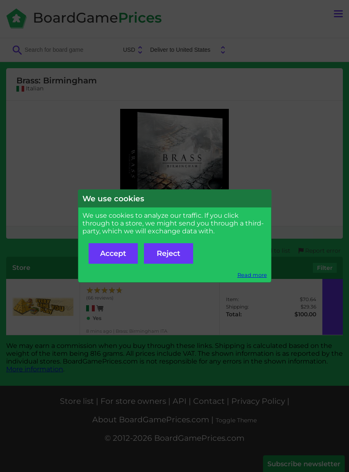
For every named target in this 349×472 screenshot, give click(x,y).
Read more (252, 275)
